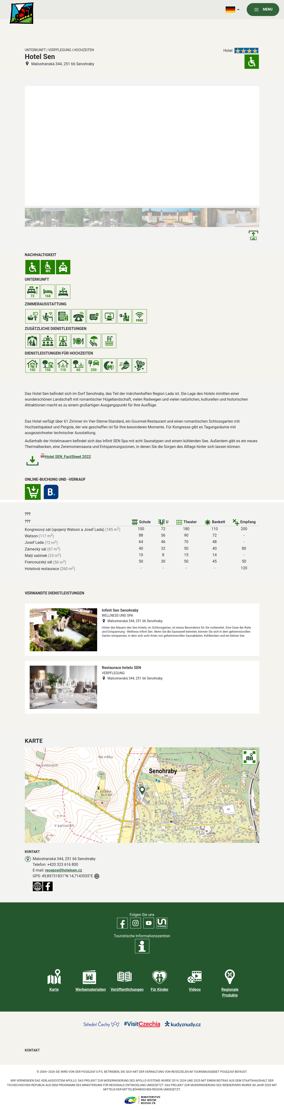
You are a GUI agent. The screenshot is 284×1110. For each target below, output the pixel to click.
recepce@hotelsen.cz (63, 870)
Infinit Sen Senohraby (120, 610)
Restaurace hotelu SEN (121, 667)
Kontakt (32, 1050)
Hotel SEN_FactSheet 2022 (68, 456)
